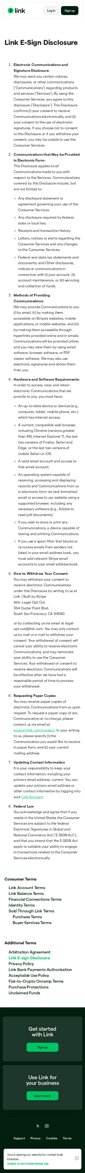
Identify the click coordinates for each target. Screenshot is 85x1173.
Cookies (51, 1138)
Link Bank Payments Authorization (40, 969)
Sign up (70, 10)
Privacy (35, 1138)
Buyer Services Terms (32, 922)
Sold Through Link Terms (31, 911)
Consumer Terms (20, 879)
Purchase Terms (27, 917)
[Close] (76, 1159)
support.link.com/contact (34, 730)
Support (19, 1138)
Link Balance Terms (26, 893)
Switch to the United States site (28, 1163)
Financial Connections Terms (35, 899)
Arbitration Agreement (30, 952)
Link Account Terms (27, 887)
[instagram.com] (47, 1126)
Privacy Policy (21, 964)
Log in (51, 10)
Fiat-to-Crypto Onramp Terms (36, 981)
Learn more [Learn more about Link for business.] (42, 1096)
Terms (67, 1138)
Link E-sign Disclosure (29, 958)
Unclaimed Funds (24, 993)
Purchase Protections (28, 987)
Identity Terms (21, 905)
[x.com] (37, 1126)
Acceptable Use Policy (29, 975)
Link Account (32, 797)
